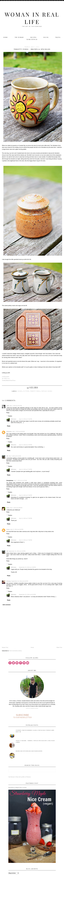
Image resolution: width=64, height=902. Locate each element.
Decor (45, 37)
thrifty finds (35, 391)
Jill (7, 456)
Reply (7, 412)
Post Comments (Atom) (15, 650)
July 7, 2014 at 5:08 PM (16, 507)
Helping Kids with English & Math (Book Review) (29, 751)
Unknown (9, 431)
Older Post (59, 647)
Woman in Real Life (32, 18)
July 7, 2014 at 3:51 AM (15, 405)
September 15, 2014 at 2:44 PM (17, 551)
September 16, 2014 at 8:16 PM (19, 581)
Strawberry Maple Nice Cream (17, 787)
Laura (8, 529)
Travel (58, 37)
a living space (5, 376)
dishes (19, 391)
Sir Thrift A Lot (5, 378)
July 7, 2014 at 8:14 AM (15, 456)
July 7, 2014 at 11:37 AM (20, 480)
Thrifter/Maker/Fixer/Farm (8, 380)
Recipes (33, 37)
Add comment (6, 604)
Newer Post (5, 647)
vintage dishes (46, 391)
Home (5, 37)
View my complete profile (32, 708)
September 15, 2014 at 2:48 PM (27, 567)
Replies (10, 416)
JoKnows (13, 419)
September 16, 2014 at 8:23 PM (27, 594)
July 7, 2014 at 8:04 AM (18, 431)
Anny (7, 507)
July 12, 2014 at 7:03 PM (25, 445)
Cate (7, 405)
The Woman (19, 37)
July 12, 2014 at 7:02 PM (25, 419)
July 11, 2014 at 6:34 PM (16, 529)
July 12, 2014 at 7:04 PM (25, 495)
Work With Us (32, 39)
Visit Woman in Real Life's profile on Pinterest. (19, 777)
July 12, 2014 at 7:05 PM (25, 518)
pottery (26, 391)
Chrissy (8, 581)
